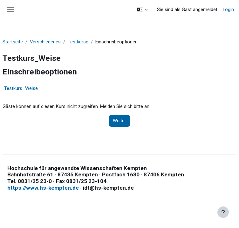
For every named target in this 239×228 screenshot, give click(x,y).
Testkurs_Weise (21, 88)
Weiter (119, 121)
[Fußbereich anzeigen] (223, 212)
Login (228, 9)
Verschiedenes (45, 42)
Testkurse (78, 42)
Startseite (13, 42)
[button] (142, 9)
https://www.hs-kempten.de (43, 188)
